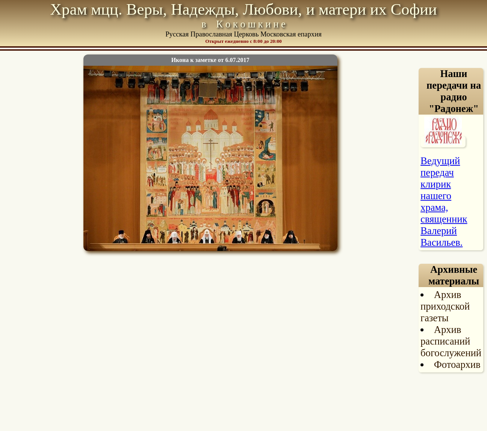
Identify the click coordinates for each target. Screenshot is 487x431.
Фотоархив (457, 364)
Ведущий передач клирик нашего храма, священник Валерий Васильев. (443, 201)
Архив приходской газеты (445, 306)
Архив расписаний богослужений (450, 341)
